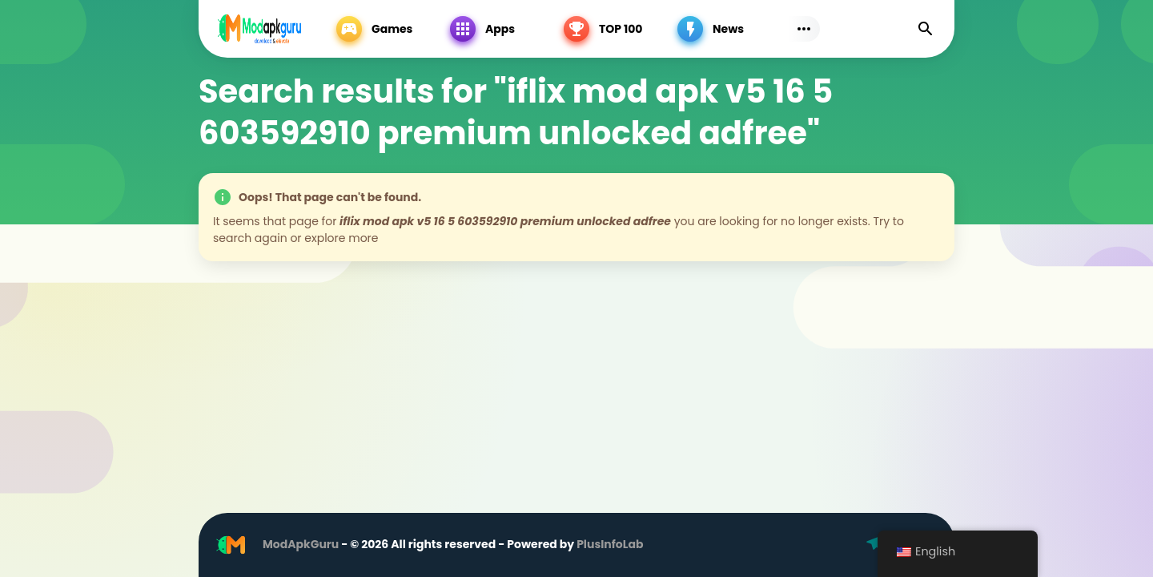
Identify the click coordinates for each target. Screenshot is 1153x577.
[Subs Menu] (804, 29)
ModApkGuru (301, 544)
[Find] (926, 29)
